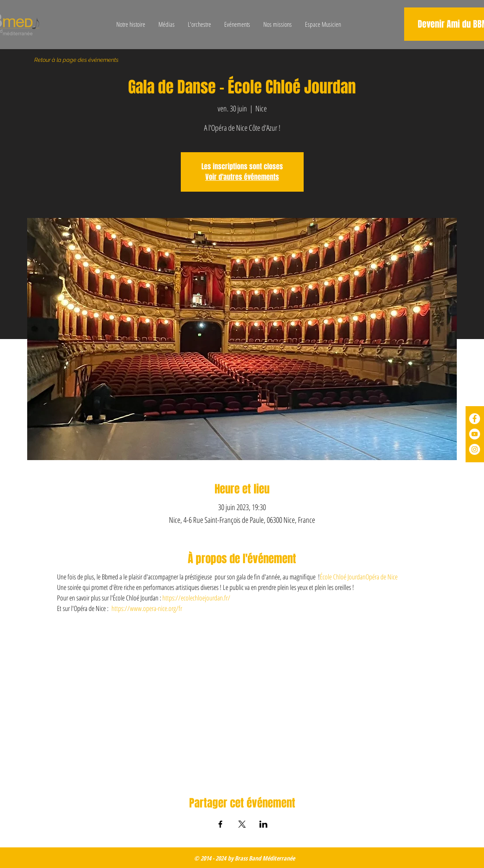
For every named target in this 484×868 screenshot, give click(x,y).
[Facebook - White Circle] (474, 418)
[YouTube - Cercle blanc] (474, 434)
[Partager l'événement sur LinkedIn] (263, 824)
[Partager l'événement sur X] (242, 824)
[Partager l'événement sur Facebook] (220, 824)
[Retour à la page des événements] (76, 60)
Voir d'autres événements (242, 177)
